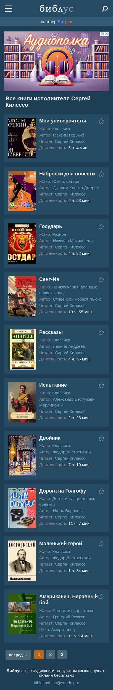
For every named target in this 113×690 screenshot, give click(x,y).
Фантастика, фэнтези (72, 610)
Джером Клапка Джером (76, 187)
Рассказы (51, 332)
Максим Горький (68, 135)
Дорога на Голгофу (62, 491)
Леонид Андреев (69, 346)
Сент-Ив (49, 279)
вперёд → (18, 655)
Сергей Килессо (70, 141)
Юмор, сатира (65, 181)
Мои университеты (62, 121)
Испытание (53, 385)
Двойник (50, 438)
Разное (59, 234)
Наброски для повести (67, 173)
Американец (63, 629)
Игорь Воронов (67, 510)
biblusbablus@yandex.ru (56, 682)
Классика (61, 128)
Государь (50, 226)
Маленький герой (60, 543)
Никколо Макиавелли (73, 240)
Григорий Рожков (69, 616)
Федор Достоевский (72, 452)
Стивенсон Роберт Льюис (77, 299)
